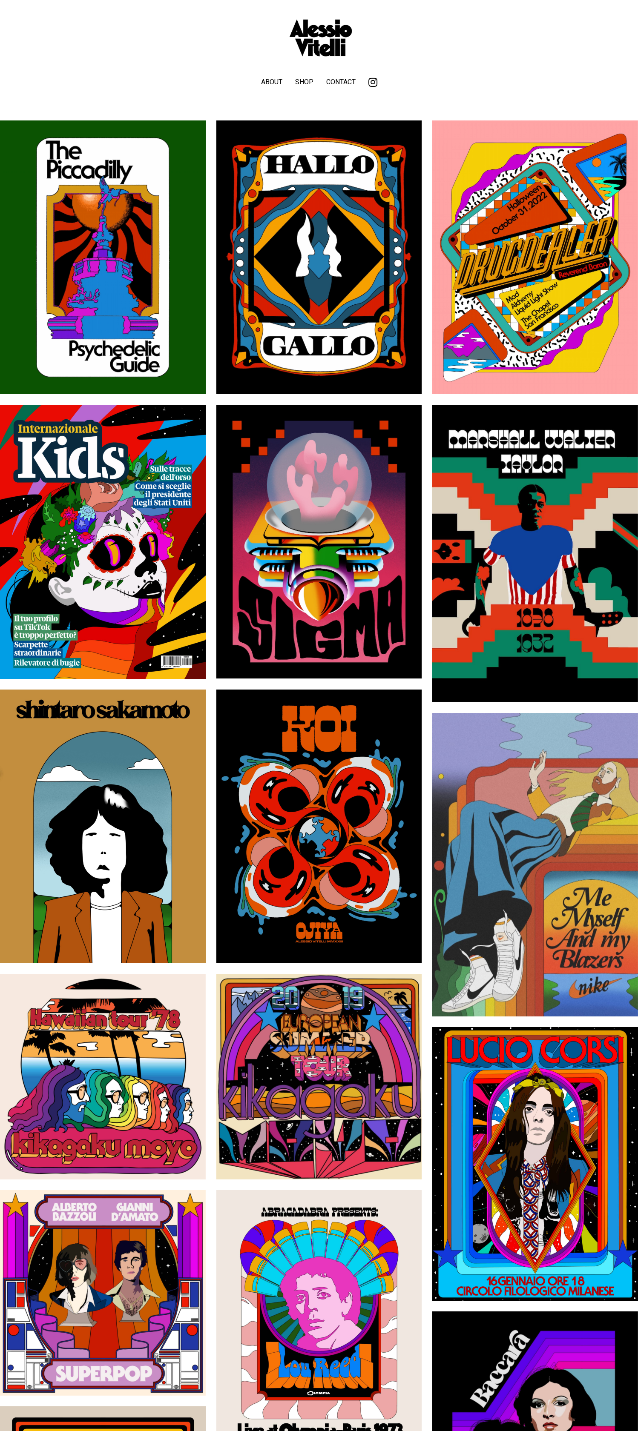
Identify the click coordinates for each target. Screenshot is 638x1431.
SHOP (304, 82)
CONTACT (341, 82)
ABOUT (271, 82)
